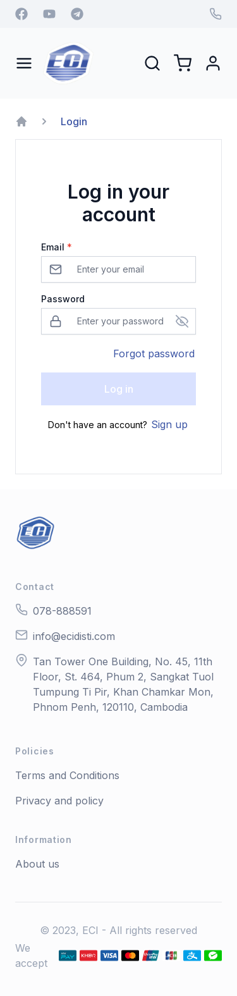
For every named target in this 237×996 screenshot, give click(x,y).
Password (63, 298)
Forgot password (154, 353)
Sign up (169, 424)
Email (56, 247)
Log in (118, 389)
